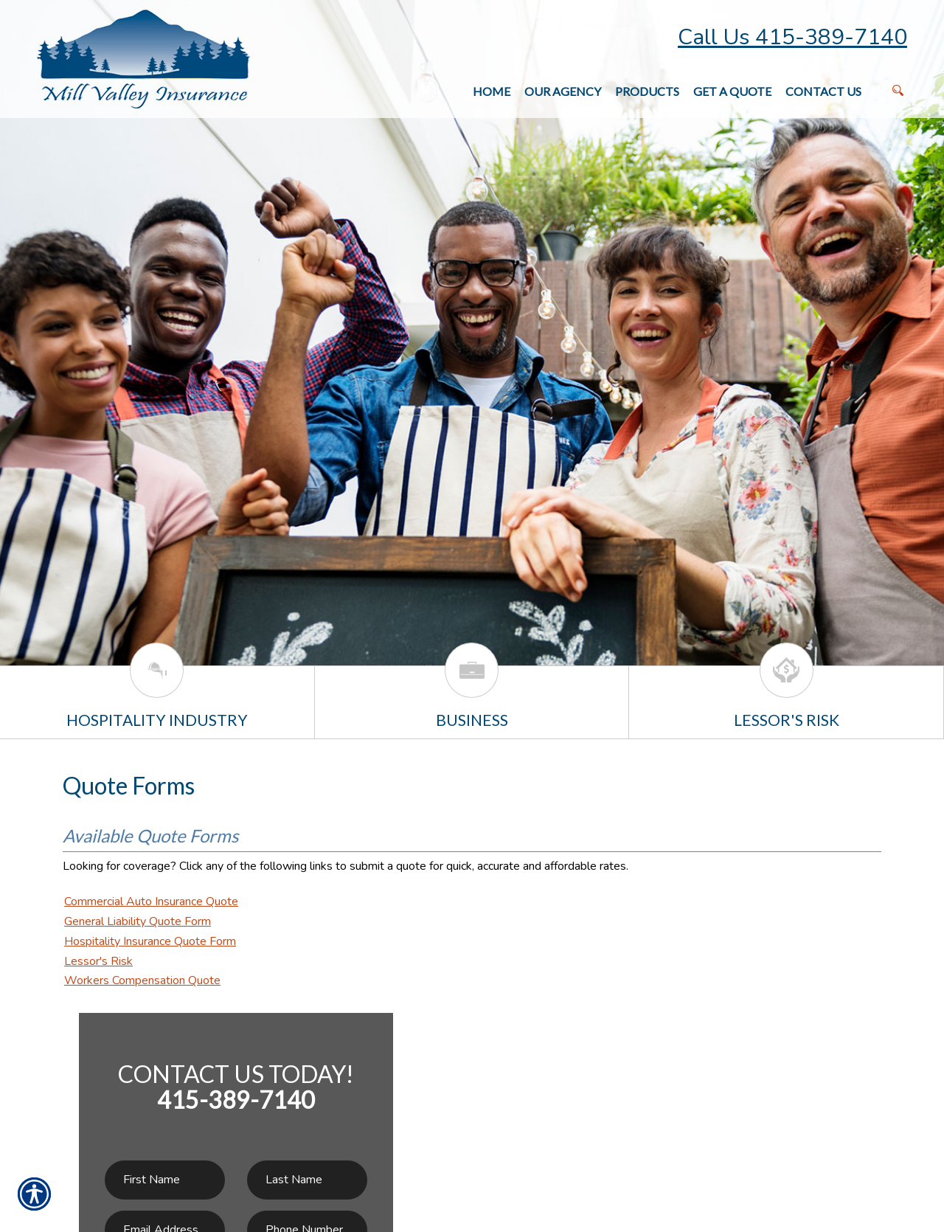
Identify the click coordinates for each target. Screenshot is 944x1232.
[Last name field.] (307, 1180)
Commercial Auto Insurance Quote (151, 901)
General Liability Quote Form (137, 921)
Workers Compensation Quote (142, 980)
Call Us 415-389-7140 (792, 37)
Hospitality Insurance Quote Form (150, 941)
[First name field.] (165, 1180)
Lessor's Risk (98, 961)
